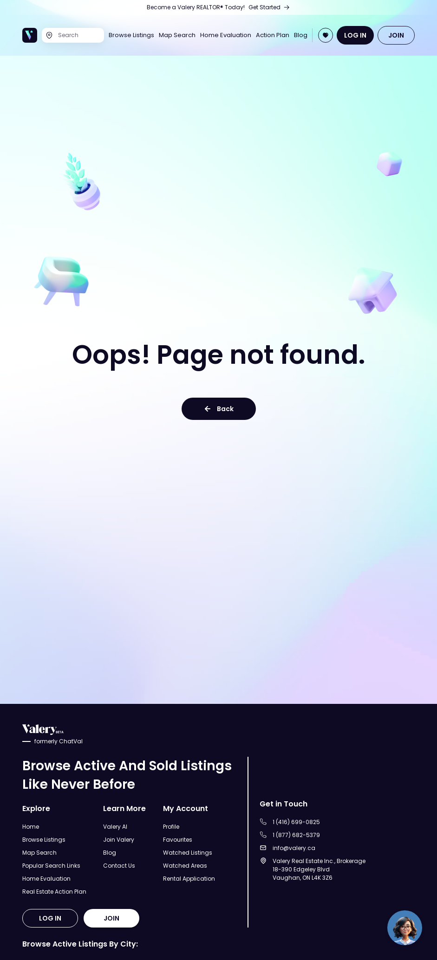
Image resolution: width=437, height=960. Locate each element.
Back (219, 409)
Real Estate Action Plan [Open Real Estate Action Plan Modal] (54, 892)
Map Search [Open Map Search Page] (177, 35)
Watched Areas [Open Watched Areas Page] (185, 866)
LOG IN (355, 35)
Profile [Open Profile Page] (171, 827)
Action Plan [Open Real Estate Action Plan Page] (272, 35)
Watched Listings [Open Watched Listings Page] (187, 853)
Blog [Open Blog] (300, 35)
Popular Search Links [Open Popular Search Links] (51, 866)
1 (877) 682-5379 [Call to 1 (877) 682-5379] (296, 835)
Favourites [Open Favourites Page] (177, 840)
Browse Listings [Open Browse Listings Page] (131, 35)
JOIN (396, 35)
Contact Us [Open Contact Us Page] (119, 866)
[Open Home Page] (29, 35)
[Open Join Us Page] (218, 7)
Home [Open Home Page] (30, 827)
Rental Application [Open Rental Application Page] (189, 879)
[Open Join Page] (325, 35)
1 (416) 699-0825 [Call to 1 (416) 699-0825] (296, 822)
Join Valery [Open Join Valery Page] (118, 840)
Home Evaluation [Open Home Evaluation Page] (225, 35)
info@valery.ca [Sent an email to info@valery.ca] (294, 848)
